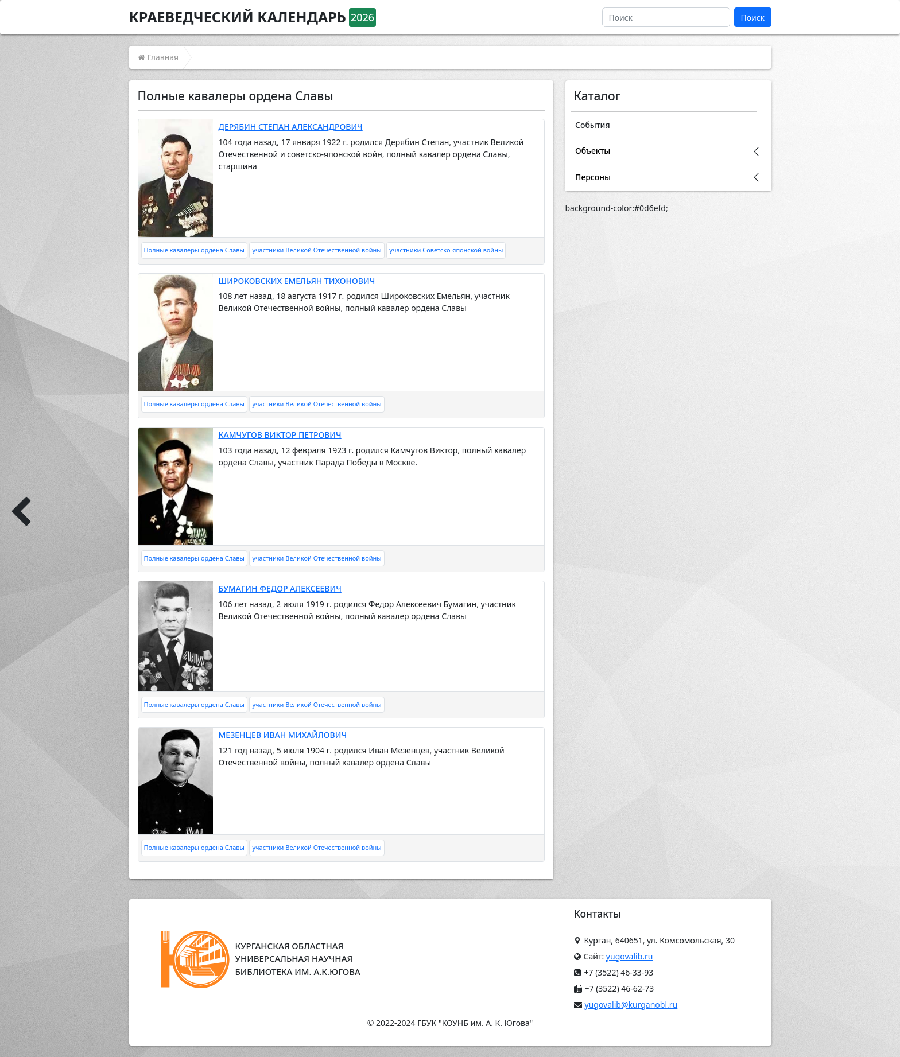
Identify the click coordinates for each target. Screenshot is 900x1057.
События (592, 124)
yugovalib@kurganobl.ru (631, 1004)
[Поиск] (666, 17)
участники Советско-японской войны (446, 250)
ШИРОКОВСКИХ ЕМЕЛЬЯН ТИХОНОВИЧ (297, 280)
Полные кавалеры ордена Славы (194, 250)
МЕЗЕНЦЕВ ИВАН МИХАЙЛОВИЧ (283, 734)
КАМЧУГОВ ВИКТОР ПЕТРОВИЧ (280, 434)
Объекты (592, 150)
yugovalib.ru (629, 956)
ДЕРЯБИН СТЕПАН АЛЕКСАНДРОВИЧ (291, 126)
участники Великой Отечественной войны (316, 250)
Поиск (752, 17)
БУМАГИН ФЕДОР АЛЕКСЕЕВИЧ (280, 588)
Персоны (593, 177)
